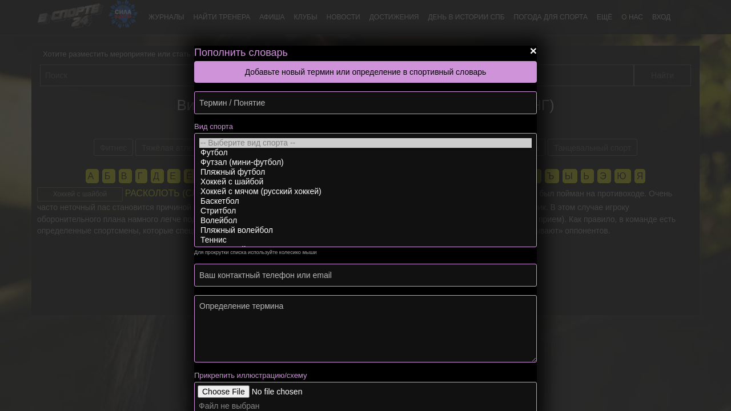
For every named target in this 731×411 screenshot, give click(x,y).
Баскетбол (365, 201)
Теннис (365, 240)
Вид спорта (213, 126)
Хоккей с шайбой (365, 182)
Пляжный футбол (365, 172)
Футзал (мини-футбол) (365, 162)
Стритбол (365, 211)
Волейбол (365, 220)
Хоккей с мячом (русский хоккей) (365, 191)
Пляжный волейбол (365, 230)
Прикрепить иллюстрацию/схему (250, 375)
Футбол (365, 153)
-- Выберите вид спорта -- (365, 143)
